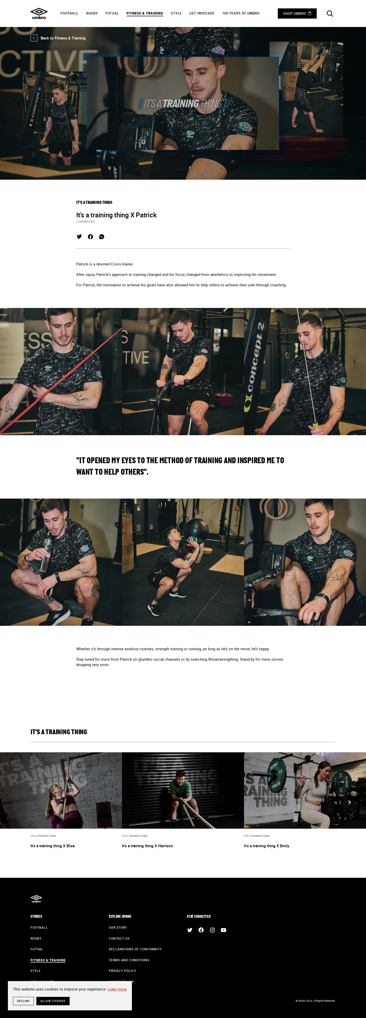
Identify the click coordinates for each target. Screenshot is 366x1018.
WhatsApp (101, 236)
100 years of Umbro (241, 13)
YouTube (223, 930)
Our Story (118, 927)
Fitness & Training (145, 13)
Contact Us (119, 938)
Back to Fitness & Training (58, 38)
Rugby (92, 13)
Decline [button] (23, 1001)
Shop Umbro (294, 13)
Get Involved (202, 13)
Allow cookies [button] (53, 1001)
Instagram (212, 930)
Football (69, 13)
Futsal (112, 13)
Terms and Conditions (129, 960)
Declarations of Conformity (135, 949)
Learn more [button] (117, 989)
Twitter (79, 236)
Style (176, 13)
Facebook (90, 236)
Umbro (39, 13)
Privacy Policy (122, 971)
